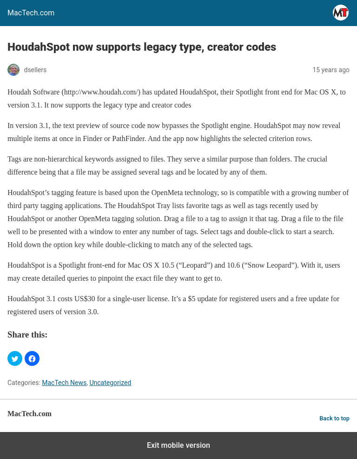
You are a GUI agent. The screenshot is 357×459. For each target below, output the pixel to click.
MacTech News (64, 382)
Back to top (334, 418)
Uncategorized (110, 382)
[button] (14, 358)
